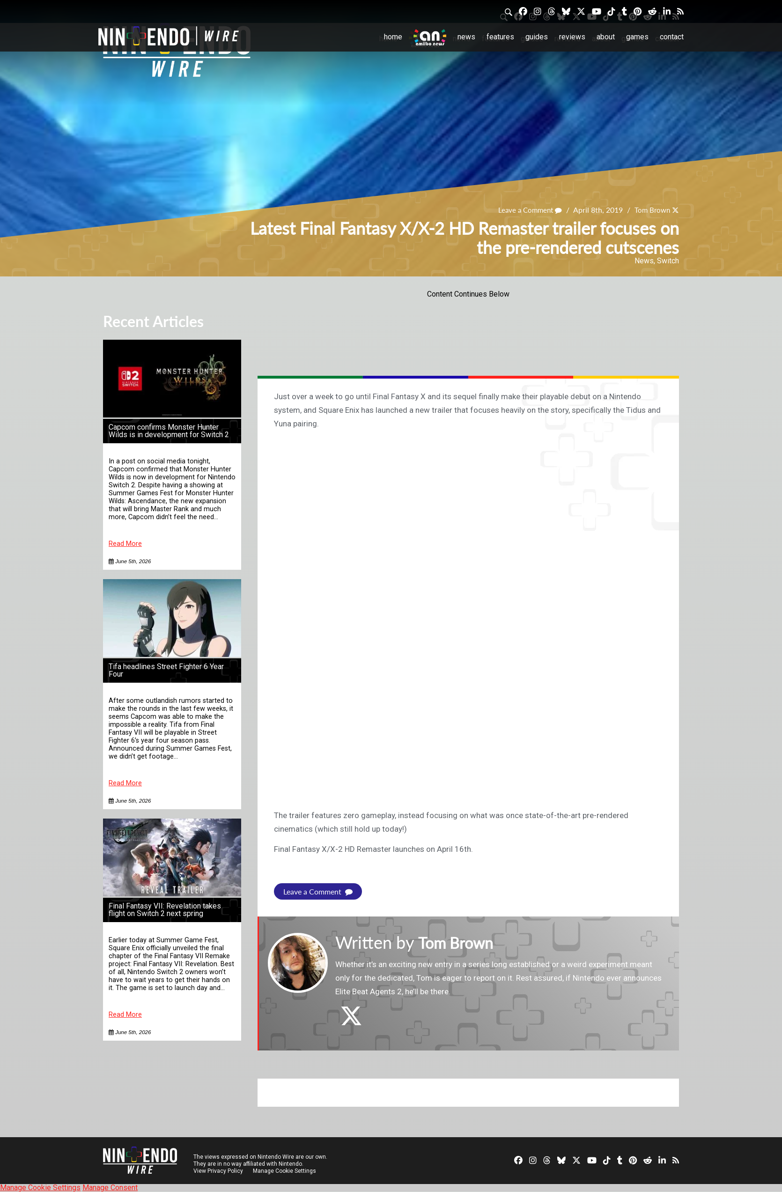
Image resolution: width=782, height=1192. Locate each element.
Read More (125, 544)
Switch (668, 260)
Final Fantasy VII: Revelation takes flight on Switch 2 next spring (165, 909)
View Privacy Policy (218, 1171)
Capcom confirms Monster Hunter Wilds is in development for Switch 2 (169, 431)
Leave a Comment (526, 209)
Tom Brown (651, 209)
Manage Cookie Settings (285, 1171)
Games (637, 36)
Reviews (572, 36)
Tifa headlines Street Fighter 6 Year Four (166, 670)
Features (500, 36)
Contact (672, 36)
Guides (536, 36)
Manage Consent (110, 1187)
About (606, 36)
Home (393, 36)
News (466, 36)
